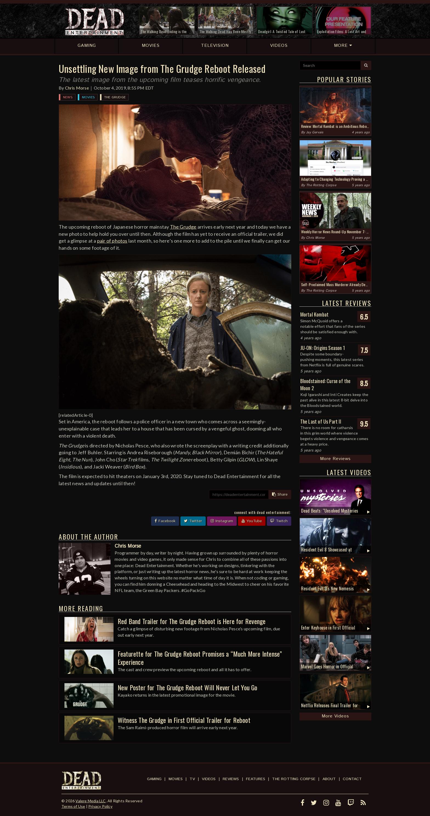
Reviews (231, 779)
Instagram (222, 521)
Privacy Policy (100, 806)
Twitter (193, 521)
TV (192, 779)
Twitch (279, 521)
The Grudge (115, 97)
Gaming (154, 779)
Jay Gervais (314, 132)
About (329, 779)
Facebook (165, 521)
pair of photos (112, 241)
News (67, 97)
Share (280, 494)
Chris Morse (77, 87)
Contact (352, 779)
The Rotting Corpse (321, 185)
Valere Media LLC (90, 800)
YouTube (252, 521)
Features (255, 779)
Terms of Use (73, 806)
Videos (209, 779)
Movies (88, 97)
